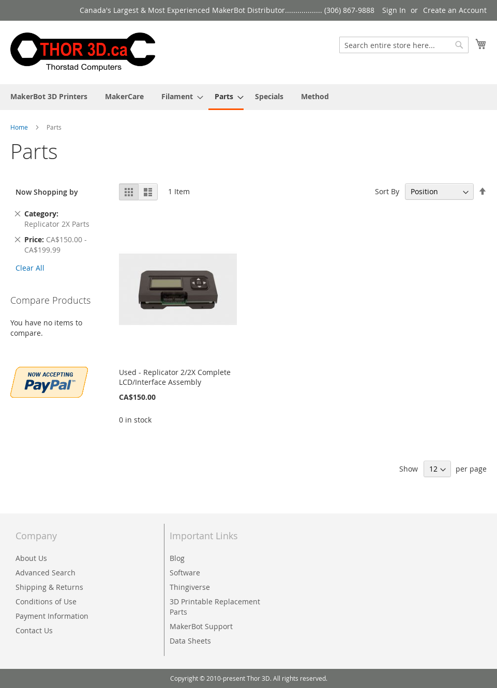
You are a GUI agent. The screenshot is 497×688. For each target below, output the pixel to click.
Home (19, 127)
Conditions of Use (46, 601)
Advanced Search (46, 572)
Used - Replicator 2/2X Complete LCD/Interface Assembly (175, 377)
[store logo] (82, 52)
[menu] (248, 97)
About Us (31, 558)
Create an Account (455, 10)
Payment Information (52, 616)
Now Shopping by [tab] (47, 192)
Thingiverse (190, 587)
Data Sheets (190, 641)
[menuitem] (49, 96)
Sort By (387, 191)
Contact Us (34, 630)
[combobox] (404, 45)
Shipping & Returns (49, 587)
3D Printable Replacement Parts (215, 607)
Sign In (394, 10)
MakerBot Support (201, 626)
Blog (177, 558)
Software (185, 572)
